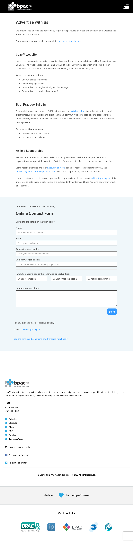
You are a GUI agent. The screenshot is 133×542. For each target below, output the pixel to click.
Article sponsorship (100, 278)
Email (18, 238)
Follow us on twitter (18, 462)
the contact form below (69, 41)
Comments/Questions (27, 288)
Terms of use (14, 439)
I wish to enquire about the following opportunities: (43, 273)
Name (19, 227)
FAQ (9, 431)
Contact (11, 435)
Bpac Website (28, 278)
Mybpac (11, 422)
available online (77, 111)
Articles (11, 419)
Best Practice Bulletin (66, 278)
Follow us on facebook (19, 455)
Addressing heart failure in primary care (36, 171)
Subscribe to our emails (17, 447)
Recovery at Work (56, 167)
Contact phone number (28, 249)
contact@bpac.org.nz (30, 329)
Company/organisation (28, 259)
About (10, 427)
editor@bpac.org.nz (100, 178)
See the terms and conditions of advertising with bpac (41, 338)
